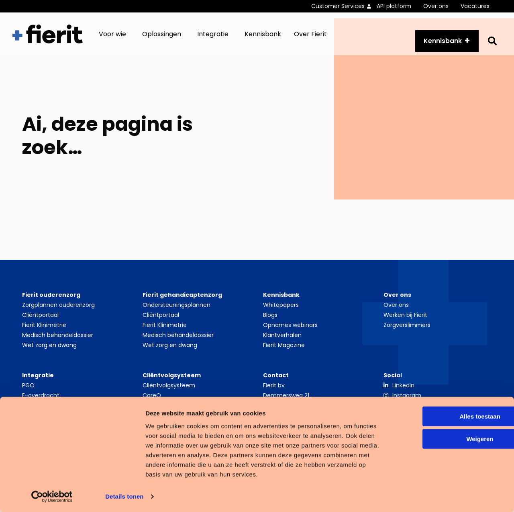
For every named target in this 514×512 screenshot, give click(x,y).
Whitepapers (281, 314)
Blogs (270, 324)
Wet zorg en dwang (49, 354)
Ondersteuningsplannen (176, 314)
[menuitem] (344, 6)
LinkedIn (403, 394)
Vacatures (475, 6)
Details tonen (124, 496)
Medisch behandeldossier (57, 344)
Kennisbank (263, 38)
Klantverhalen (282, 344)
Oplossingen (161, 38)
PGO (28, 394)
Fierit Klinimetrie (44, 334)
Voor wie (112, 38)
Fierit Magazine (284, 354)
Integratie (212, 38)
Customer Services (338, 6)
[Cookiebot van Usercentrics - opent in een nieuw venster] (52, 496)
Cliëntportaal (40, 324)
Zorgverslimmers (406, 334)
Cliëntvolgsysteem (169, 394)
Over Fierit (310, 38)
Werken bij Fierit (405, 324)
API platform (394, 6)
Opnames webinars (290, 334)
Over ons (436, 6)
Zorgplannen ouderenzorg (58, 314)
